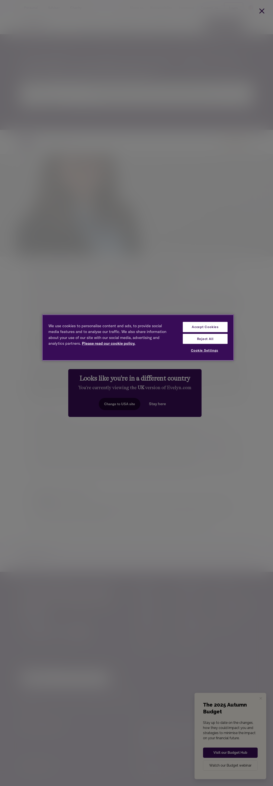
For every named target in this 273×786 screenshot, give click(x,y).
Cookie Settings (204, 350)
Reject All (205, 339)
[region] (138, 337)
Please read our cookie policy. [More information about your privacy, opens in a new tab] (108, 343)
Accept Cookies (205, 327)
